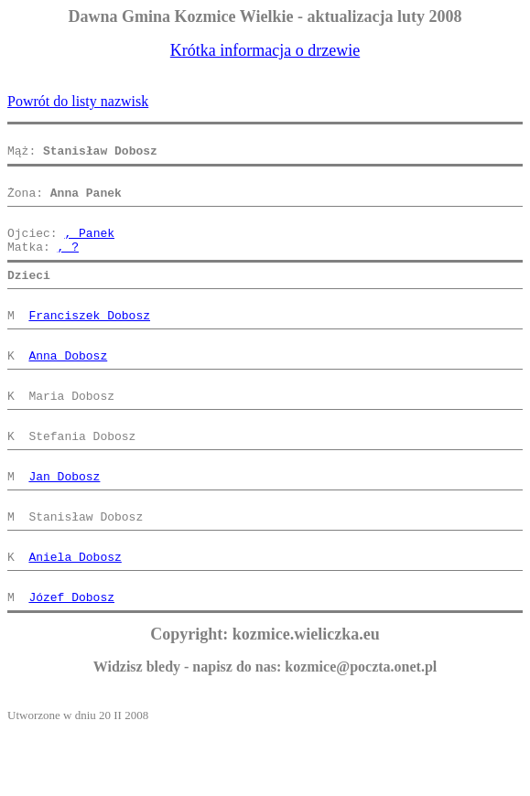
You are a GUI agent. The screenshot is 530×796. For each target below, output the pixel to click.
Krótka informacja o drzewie (265, 50)
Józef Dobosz (71, 662)
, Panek (89, 249)
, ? (68, 265)
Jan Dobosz (64, 525)
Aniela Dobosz (74, 616)
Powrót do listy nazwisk (77, 101)
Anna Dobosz (67, 388)
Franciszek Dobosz (89, 342)
